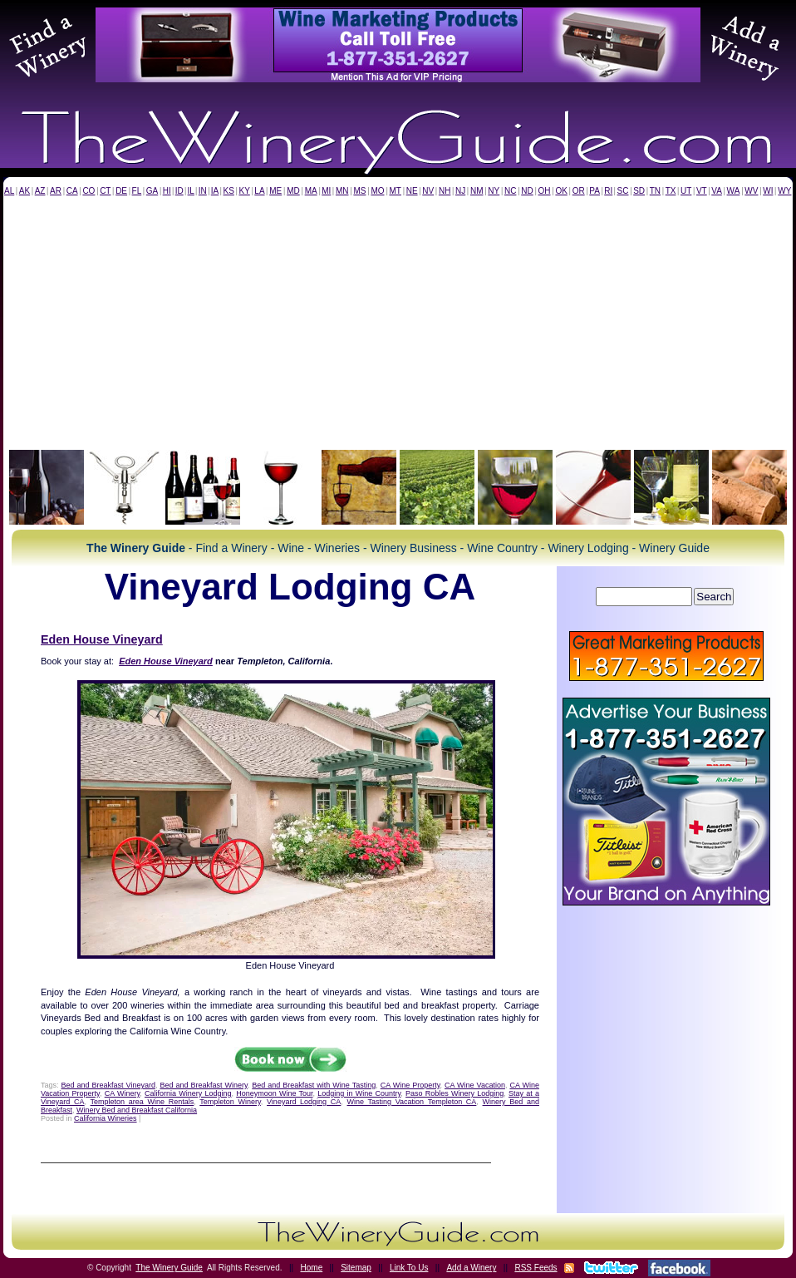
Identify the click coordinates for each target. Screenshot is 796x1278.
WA (733, 190)
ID (179, 190)
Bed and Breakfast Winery (203, 1085)
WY (784, 190)
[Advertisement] (398, 320)
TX (671, 190)
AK (24, 190)
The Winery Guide (169, 1267)
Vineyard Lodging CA (304, 1102)
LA (259, 190)
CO (88, 190)
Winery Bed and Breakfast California (136, 1110)
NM (477, 190)
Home (312, 1267)
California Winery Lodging (188, 1093)
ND (527, 190)
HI (167, 190)
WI (768, 190)
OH (544, 190)
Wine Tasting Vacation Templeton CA (412, 1102)
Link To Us (409, 1267)
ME (275, 190)
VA (716, 190)
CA (72, 190)
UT (686, 190)
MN (342, 190)
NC (510, 190)
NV (428, 190)
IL (191, 190)
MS (359, 190)
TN (655, 190)
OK (561, 190)
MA (311, 190)
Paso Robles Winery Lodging (454, 1093)
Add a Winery (471, 1267)
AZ (40, 190)
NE (412, 190)
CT (105, 190)
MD (293, 190)
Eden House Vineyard (102, 639)
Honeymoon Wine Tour (274, 1093)
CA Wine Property (410, 1085)
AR (55, 190)
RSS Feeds (535, 1267)
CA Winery (122, 1093)
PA (594, 190)
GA (152, 190)
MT (394, 190)
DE (121, 190)
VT (701, 190)
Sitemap (356, 1267)
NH (444, 190)
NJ (460, 190)
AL (9, 190)
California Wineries (105, 1118)
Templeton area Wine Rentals (142, 1102)
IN (203, 190)
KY (243, 190)
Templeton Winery (230, 1102)
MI (326, 190)
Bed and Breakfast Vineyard (108, 1085)
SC (623, 190)
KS (229, 190)
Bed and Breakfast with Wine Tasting (314, 1085)
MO (377, 190)
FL (137, 190)
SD (639, 190)
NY (493, 190)
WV (751, 190)
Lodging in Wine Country (358, 1093)
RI (608, 190)
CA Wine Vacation (475, 1085)
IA (215, 190)
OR (578, 190)
